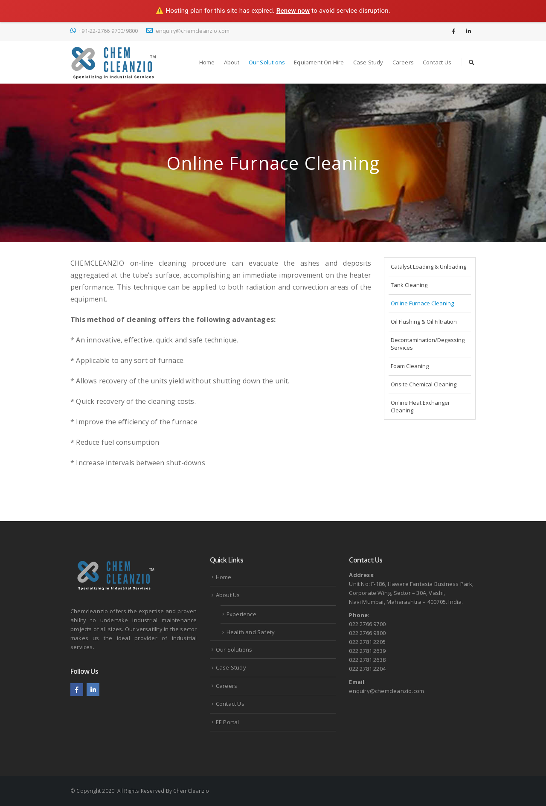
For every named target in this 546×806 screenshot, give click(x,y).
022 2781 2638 (367, 660)
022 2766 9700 (367, 624)
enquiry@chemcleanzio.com (187, 31)
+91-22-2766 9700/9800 (104, 31)
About (232, 62)
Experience (241, 614)
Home (207, 62)
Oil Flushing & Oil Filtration (424, 321)
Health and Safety (251, 632)
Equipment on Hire (319, 62)
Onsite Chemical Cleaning (423, 384)
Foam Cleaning (410, 366)
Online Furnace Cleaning (422, 303)
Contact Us (437, 62)
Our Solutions (267, 62)
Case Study (368, 62)
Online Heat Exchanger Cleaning (420, 406)
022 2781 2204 (367, 669)
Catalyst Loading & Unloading (428, 266)
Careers (403, 62)
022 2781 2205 (367, 642)
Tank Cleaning (409, 285)
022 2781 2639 (367, 651)
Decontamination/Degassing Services (428, 343)
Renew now (293, 10)
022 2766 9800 (367, 633)
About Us (228, 595)
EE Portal (227, 722)
